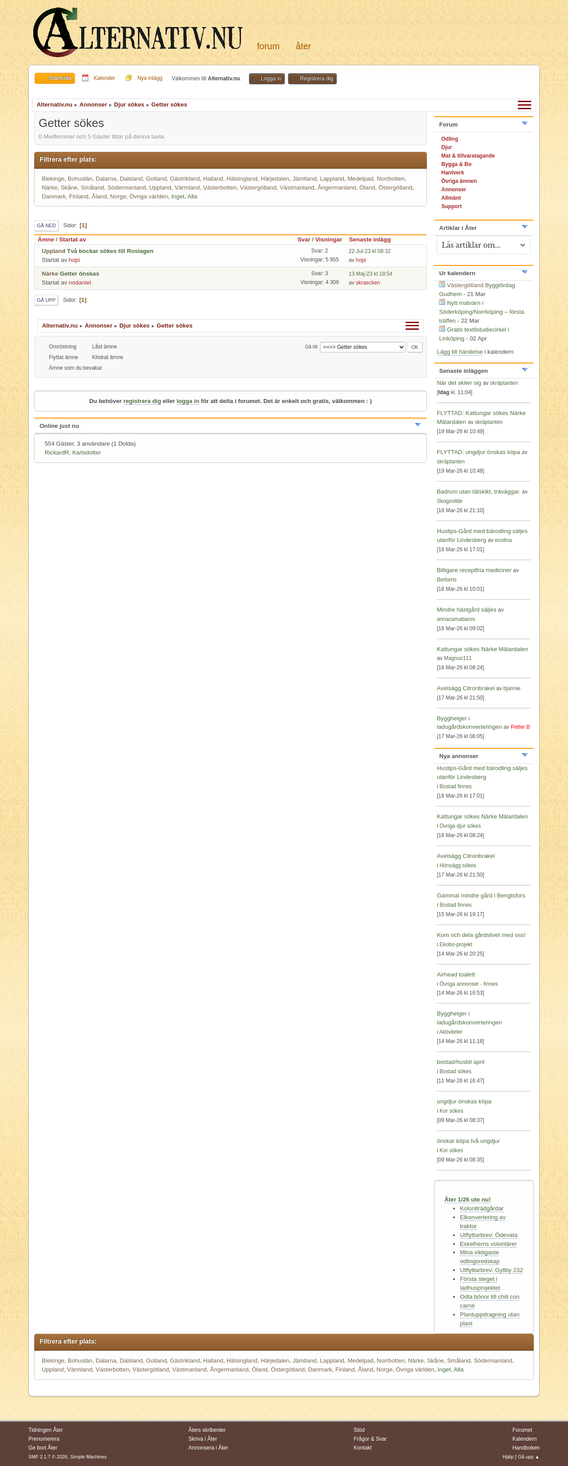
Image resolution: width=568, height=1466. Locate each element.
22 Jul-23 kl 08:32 (370, 251)
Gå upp (46, 300)
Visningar (328, 239)
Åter (303, 46)
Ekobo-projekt (455, 944)
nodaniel (80, 282)
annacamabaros (456, 619)
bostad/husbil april (460, 1062)
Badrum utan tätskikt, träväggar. (478, 491)
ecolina (503, 540)
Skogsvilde (449, 501)
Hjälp (508, 1456)
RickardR (57, 452)
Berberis (447, 580)
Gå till (311, 346)
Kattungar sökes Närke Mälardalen (482, 649)
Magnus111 (458, 658)
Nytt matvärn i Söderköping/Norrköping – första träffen (481, 312)
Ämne (46, 239)
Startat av (72, 239)
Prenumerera (43, 1439)
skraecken (368, 283)
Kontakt (363, 1448)
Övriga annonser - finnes (468, 984)
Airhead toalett (456, 974)
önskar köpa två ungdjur (468, 1141)
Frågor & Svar (370, 1439)
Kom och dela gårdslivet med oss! (481, 935)
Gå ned (46, 225)
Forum (268, 46)
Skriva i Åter (203, 1439)
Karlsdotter (86, 452)
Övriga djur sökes (460, 826)
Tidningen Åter (45, 1430)
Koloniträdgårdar (482, 1208)
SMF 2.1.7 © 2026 (47, 1456)
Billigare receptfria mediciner (474, 570)
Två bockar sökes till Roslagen (110, 251)
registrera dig (142, 401)
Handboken (526, 1448)
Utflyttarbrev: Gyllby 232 (491, 1270)
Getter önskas (79, 273)
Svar (303, 239)
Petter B (520, 727)
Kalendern (525, 1439)
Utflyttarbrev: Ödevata (488, 1235)
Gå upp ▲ (529, 1456)
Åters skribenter (207, 1430)
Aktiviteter (451, 1032)
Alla (192, 196)
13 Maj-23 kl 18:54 (371, 274)
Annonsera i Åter (208, 1448)
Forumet (522, 1430)
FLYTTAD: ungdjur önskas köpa (478, 452)
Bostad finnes (455, 786)
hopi (74, 260)
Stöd (359, 1430)
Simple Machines (88, 1456)
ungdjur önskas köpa (464, 1101)
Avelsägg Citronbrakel (465, 688)
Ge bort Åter (42, 1448)
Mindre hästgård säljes (466, 609)
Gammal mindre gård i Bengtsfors (481, 895)
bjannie (512, 688)
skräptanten (504, 383)
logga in (188, 401)
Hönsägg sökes (457, 865)
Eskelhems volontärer (488, 1244)
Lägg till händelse (460, 351)
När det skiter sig (459, 382)
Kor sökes (451, 1111)
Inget (178, 196)
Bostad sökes (455, 1071)
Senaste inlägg (373, 239)
